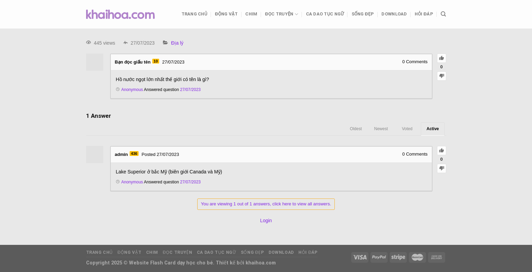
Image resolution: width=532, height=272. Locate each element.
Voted (407, 128)
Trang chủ (194, 13)
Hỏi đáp (424, 13)
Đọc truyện (281, 14)
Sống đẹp (363, 13)
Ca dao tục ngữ (325, 13)
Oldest (356, 128)
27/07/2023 (190, 89)
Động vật (226, 13)
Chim (251, 13)
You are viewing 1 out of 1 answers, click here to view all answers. (266, 203)
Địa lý (177, 43)
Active (432, 128)
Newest (381, 128)
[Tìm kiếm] (443, 14)
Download (394, 13)
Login (266, 220)
